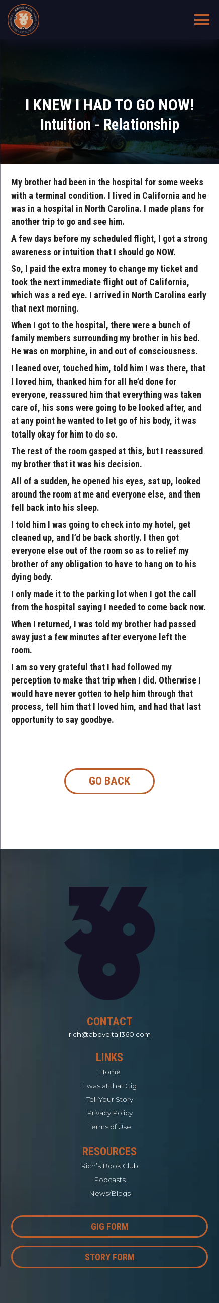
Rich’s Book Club (109, 1166)
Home (110, 1072)
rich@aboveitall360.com (110, 1034)
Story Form (110, 1257)
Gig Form (110, 1226)
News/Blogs (110, 1193)
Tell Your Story (109, 1099)
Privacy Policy (110, 1113)
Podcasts (110, 1179)
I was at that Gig (110, 1086)
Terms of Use (109, 1127)
